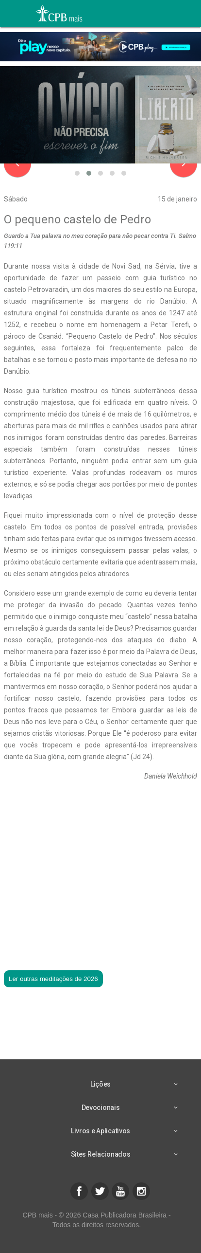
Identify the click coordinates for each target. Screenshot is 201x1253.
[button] (77, 173)
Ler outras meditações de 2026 (53, 978)
